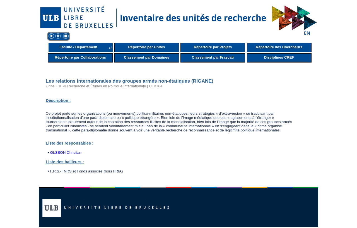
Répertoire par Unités (146, 47)
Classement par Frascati (213, 57)
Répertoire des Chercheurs (279, 47)
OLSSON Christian (65, 152)
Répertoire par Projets (213, 47)
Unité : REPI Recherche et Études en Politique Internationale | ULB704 (104, 86)
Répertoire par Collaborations (80, 57)
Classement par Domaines (146, 57)
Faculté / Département (78, 47)
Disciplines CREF (279, 57)
